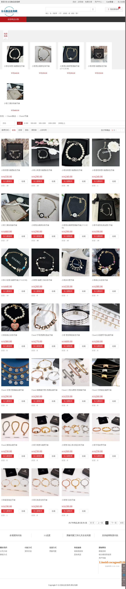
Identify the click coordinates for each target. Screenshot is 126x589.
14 (7, 296)
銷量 (20, 130)
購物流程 (102, 551)
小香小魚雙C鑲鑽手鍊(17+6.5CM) (14, 280)
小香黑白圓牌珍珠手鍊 (41, 66)
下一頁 (114, 523)
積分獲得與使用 (105, 555)
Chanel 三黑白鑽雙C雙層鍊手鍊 (74, 390)
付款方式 (28, 548)
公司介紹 (3, 551)
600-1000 (42, 123)
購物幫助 (102, 548)
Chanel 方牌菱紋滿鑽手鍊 (102, 390)
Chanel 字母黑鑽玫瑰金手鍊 (42, 335)
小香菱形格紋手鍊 (8, 500)
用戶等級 (102, 558)
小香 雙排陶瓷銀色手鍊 (71, 335)
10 (98, 241)
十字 (59, 13)
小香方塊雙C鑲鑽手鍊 (40, 445)
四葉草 (55, 13)
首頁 (10, 25)
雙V (77, 13)
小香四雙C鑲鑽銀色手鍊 (97, 66)
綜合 (14, 130)
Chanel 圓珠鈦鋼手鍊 (9, 445)
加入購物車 (7, 181)
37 (7, 241)
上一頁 (100, 523)
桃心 (47, 13)
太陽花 (65, 13)
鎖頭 (72, 13)
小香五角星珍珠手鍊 (39, 500)
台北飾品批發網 (64, 585)
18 (38, 186)
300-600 (34, 123)
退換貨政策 (78, 551)
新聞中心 (80, 25)
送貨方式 (52, 548)
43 (68, 241)
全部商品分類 (13, 19)
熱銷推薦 (62, 25)
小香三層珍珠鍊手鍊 (9, 225)
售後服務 (77, 548)
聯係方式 (3, 555)
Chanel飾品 (11, 116)
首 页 (92, 523)
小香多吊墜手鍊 (68, 280)
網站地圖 (74, 585)
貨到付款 (28, 551)
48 (68, 186)
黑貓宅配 (52, 551)
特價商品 (26, 25)
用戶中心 (98, 2)
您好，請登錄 (78, 2)
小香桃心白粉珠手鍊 (100, 280)
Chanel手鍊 (23, 116)
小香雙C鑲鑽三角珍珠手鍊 (42, 280)
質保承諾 (77, 555)
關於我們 (3, 548)
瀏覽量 (34, 130)
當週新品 (44, 25)
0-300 (26, 123)
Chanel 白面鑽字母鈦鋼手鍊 (102, 335)
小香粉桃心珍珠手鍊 (9, 335)
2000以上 (61, 123)
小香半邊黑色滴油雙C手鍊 (102, 225)
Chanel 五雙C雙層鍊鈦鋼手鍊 (12, 390)
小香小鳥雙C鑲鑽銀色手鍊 (42, 170)
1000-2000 (52, 123)
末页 (122, 523)
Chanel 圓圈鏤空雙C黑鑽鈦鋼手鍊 (45, 390)
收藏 (23, 181)
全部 (20, 123)
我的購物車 (114, 9)
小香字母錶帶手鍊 (99, 445)
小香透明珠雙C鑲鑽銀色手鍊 (103, 170)
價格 (26, 130)
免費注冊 (88, 2)
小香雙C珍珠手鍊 (68, 500)
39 (7, 186)
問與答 (97, 25)
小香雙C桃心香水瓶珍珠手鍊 (73, 445)
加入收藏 (121, 2)
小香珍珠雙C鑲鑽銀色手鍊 (14, 66)
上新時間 (43, 130)
